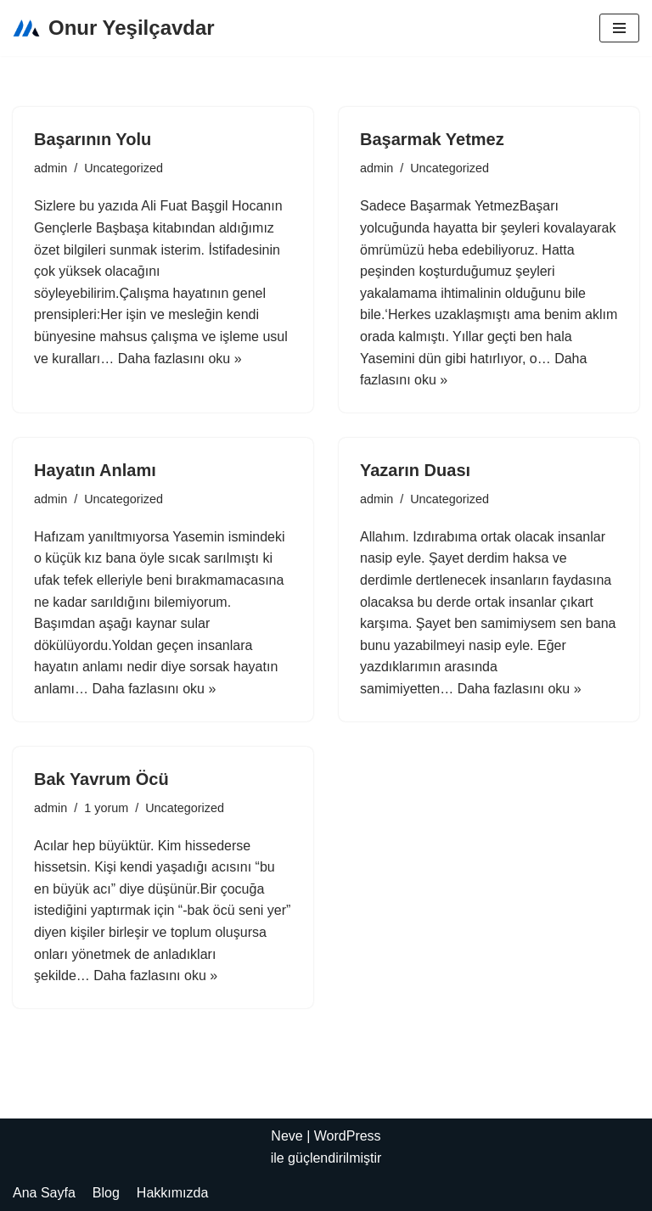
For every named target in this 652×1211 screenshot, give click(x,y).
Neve (286, 1136)
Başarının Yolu (92, 139)
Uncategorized (123, 168)
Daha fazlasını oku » (180, 358)
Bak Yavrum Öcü (101, 779)
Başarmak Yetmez (432, 139)
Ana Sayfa (44, 1193)
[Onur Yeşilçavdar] (114, 28)
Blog (106, 1193)
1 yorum (106, 808)
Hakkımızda (172, 1193)
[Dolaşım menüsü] (619, 28)
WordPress (347, 1136)
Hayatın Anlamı (95, 470)
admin (50, 168)
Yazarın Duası (415, 470)
